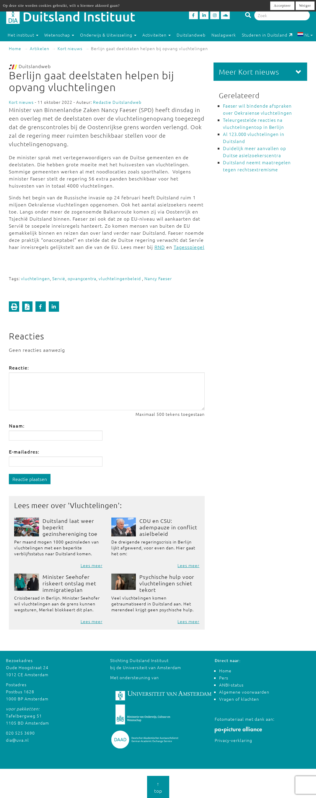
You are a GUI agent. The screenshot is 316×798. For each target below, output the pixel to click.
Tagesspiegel (189, 247)
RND (159, 247)
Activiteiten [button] (156, 35)
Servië (58, 278)
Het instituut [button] (23, 35)
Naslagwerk (223, 35)
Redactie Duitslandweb (117, 102)
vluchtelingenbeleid (120, 278)
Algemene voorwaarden (244, 692)
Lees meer (91, 565)
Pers (223, 678)
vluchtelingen (35, 278)
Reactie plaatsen (29, 479)
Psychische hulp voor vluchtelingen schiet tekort (166, 583)
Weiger (305, 6)
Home (15, 48)
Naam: (17, 425)
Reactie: (19, 367)
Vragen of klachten (239, 699)
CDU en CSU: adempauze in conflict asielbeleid (168, 527)
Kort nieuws (70, 48)
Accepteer (282, 6)
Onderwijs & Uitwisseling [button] (108, 35)
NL (305, 35)
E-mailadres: (24, 451)
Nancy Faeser (158, 278)
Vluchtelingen (94, 505)
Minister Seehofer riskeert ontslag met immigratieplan (69, 583)
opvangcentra (82, 278)
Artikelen (39, 48)
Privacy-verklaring (233, 740)
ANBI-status (231, 685)
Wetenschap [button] (59, 35)
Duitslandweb (191, 35)
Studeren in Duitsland (267, 35)
